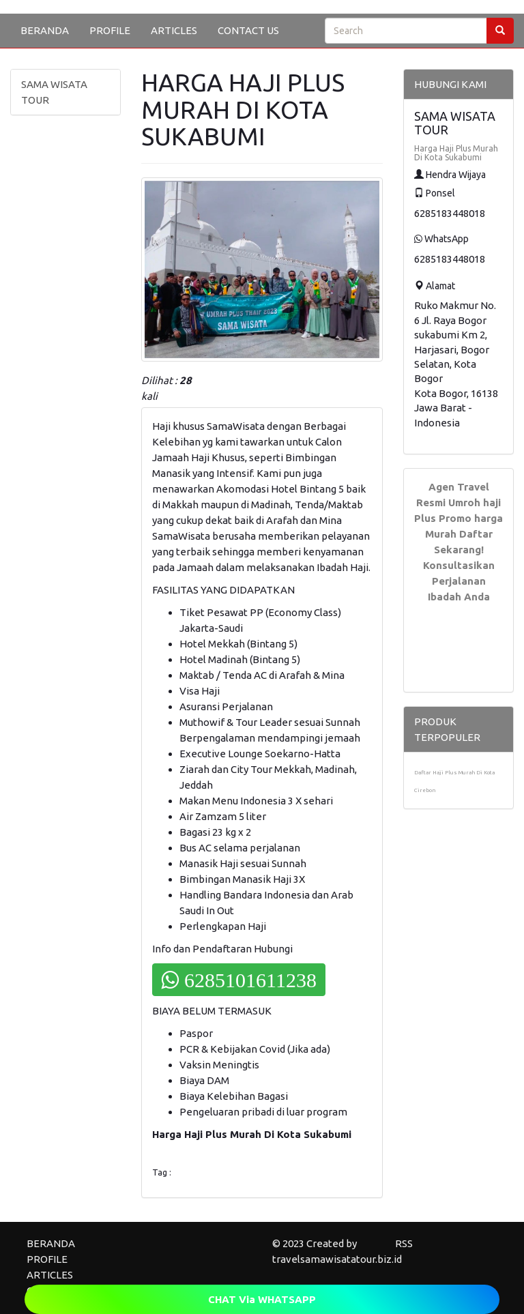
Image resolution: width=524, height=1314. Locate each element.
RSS (404, 1243)
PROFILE (109, 30)
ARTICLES (174, 30)
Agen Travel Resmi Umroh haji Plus (457, 502)
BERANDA (44, 30)
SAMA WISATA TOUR (54, 92)
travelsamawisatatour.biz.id (337, 1259)
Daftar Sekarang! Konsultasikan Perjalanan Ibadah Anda (459, 565)
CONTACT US (248, 30)
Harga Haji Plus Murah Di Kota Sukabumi (456, 153)
